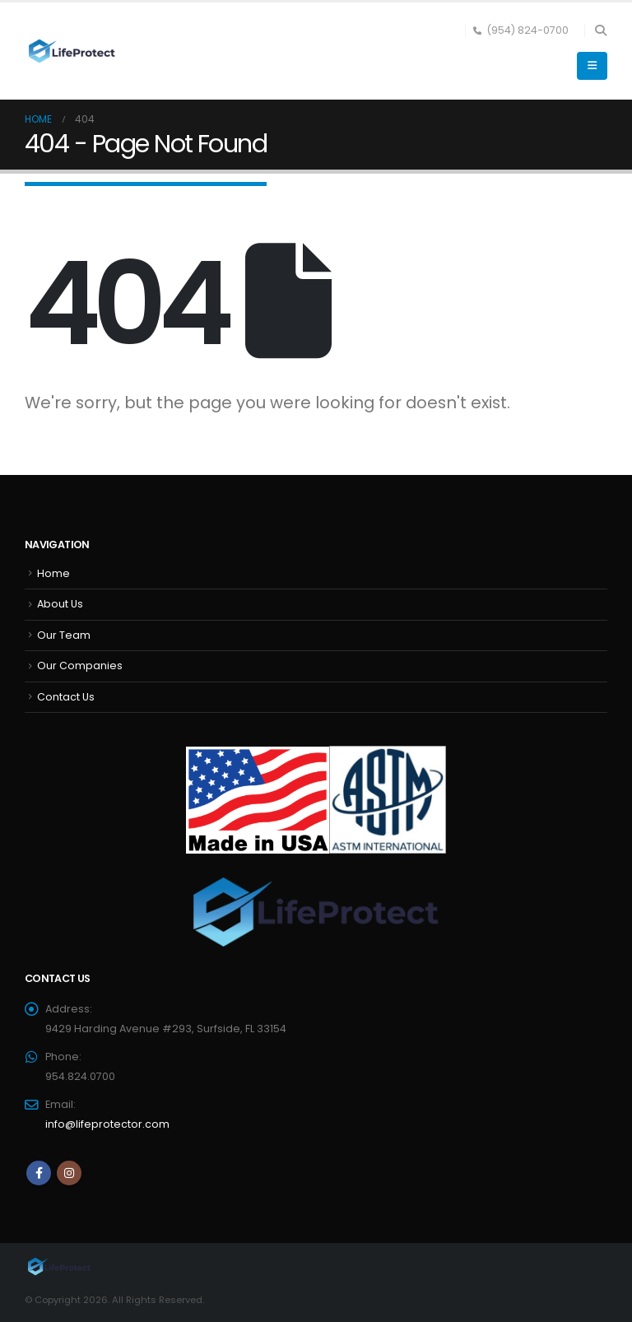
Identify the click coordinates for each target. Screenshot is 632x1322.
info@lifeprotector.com (107, 1124)
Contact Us (66, 697)
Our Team (64, 635)
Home (53, 573)
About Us (60, 604)
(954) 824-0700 (521, 30)
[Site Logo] (70, 51)
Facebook (38, 1173)
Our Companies (80, 666)
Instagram (69, 1173)
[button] (600, 30)
